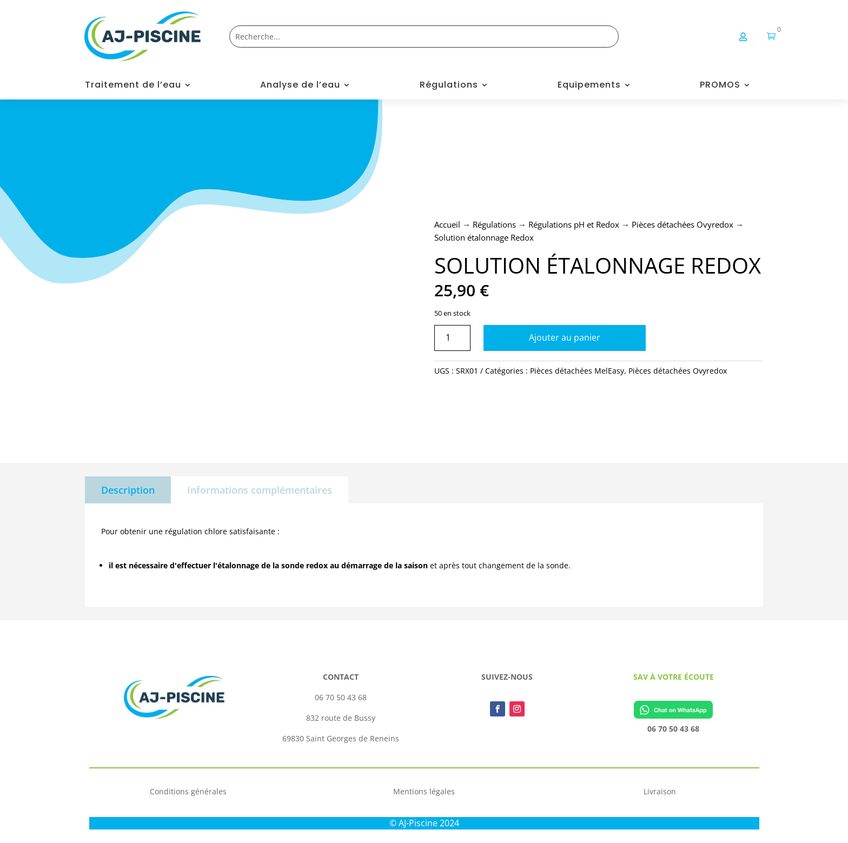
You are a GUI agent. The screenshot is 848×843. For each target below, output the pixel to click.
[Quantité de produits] (452, 337)
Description (128, 489)
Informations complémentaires (259, 489)
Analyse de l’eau (300, 86)
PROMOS (720, 86)
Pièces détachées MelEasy (577, 371)
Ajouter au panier (564, 337)
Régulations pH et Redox (573, 224)
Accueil (447, 224)
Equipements (589, 86)
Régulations (449, 86)
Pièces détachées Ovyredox (682, 224)
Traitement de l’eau (133, 86)
